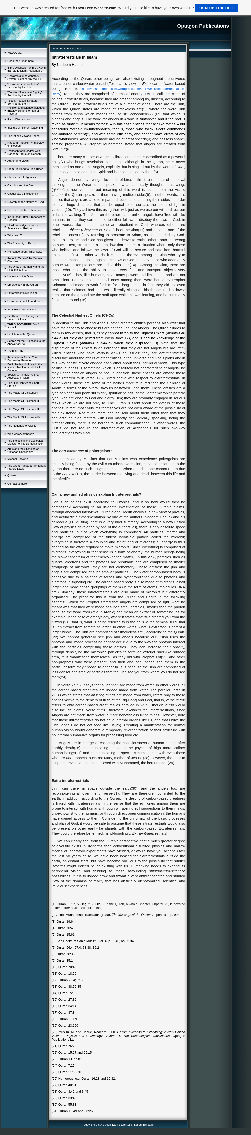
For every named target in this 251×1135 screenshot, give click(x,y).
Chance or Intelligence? (21, 177)
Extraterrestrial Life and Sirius (25, 301)
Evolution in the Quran (21, 334)
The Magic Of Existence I (22, 392)
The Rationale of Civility (21, 425)
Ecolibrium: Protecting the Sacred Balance (23, 318)
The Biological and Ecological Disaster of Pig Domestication (25, 442)
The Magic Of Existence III (23, 409)
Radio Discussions (18, 119)
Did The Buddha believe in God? (27, 210)
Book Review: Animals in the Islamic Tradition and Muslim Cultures (24, 367)
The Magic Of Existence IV (23, 417)
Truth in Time (15, 350)
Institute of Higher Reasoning (25, 127)
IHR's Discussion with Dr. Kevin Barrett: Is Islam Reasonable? (26, 69)
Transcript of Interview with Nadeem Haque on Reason (24, 152)
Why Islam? (14, 235)
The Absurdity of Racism (22, 243)
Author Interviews (18, 160)
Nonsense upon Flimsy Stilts (24, 251)
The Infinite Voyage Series (23, 135)
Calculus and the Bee (20, 185)
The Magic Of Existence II (23, 400)
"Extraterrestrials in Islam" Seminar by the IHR (23, 86)
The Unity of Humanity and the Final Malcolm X (26, 268)
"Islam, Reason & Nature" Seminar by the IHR (23, 102)
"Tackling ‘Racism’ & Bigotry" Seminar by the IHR (24, 94)
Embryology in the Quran (22, 284)
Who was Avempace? (20, 433)
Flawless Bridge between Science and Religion (22, 227)
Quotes (11, 475)
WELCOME (14, 52)
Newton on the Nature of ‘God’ (25, 201)
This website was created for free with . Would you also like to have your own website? (125, 8)
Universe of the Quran (20, 276)
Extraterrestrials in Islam (22, 292)
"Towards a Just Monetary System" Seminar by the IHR (24, 77)
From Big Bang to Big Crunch (25, 168)
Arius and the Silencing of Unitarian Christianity (23, 450)
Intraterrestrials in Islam (21, 309)
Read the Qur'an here (20, 60)
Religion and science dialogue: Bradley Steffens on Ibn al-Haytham (26, 110)
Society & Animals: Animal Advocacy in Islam (23, 376)
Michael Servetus (17, 458)
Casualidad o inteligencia (22, 193)
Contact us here (17, 483)
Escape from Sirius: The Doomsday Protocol (22, 359)
